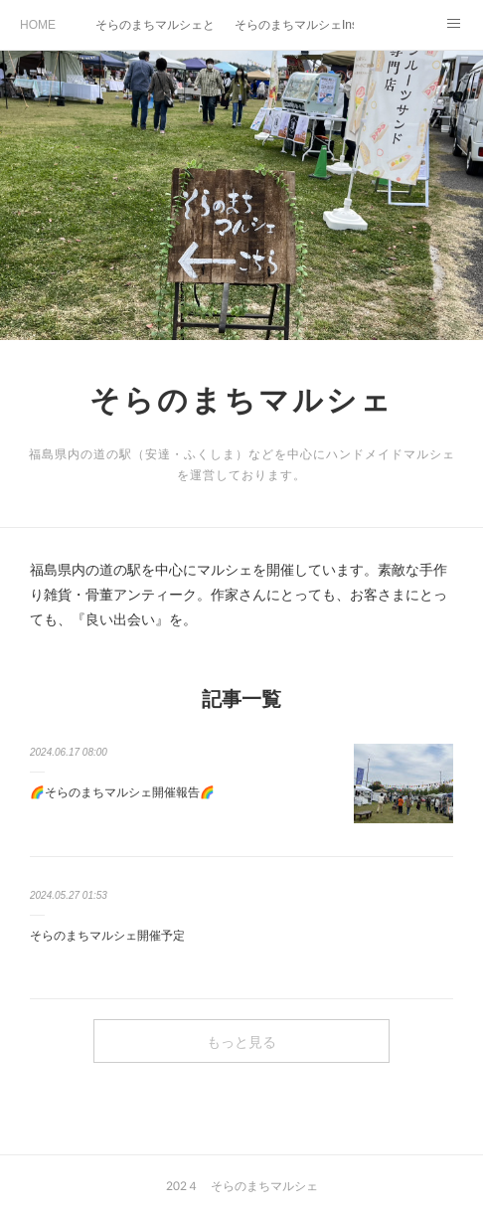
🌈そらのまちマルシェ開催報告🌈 (122, 792)
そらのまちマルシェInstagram (294, 25)
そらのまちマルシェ (241, 399)
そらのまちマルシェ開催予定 (107, 936)
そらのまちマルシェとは (155, 25)
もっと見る (241, 1041)
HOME (38, 25)
